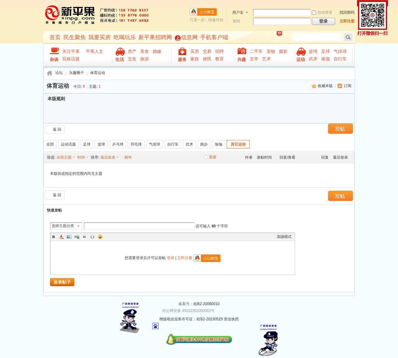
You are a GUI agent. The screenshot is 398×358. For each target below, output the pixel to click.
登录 (170, 258)
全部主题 (64, 157)
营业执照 (231, 319)
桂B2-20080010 (206, 304)
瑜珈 (325, 58)
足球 (325, 51)
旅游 (144, 58)
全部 (50, 144)
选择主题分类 (63, 226)
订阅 (347, 86)
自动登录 (322, 12)
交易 (207, 51)
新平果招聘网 (155, 37)
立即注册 (347, 21)
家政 (194, 58)
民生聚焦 (74, 37)
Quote (84, 237)
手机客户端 (214, 37)
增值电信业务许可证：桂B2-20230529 (191, 319)
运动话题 (68, 144)
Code (92, 237)
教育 (219, 58)
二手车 (256, 51)
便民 (207, 58)
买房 (194, 51)
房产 (132, 51)
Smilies (100, 237)
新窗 (212, 157)
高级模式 (284, 237)
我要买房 (99, 37)
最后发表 (107, 157)
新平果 (70, 15)
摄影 (283, 51)
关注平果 (72, 51)
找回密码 (347, 12)
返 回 (57, 129)
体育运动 (97, 73)
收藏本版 (325, 86)
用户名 (237, 12)
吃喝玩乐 (124, 37)
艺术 (266, 58)
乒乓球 (117, 144)
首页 (55, 37)
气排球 (340, 51)
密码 (236, 21)
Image (69, 237)
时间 (81, 157)
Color (61, 237)
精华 (128, 157)
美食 (144, 51)
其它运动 (238, 144)
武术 (313, 58)
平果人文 (96, 51)
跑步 (204, 144)
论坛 (59, 73)
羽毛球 (136, 144)
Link (77, 237)
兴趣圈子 (76, 73)
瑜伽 (218, 144)
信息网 (189, 37)
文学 (254, 58)
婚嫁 (157, 51)
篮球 (313, 51)
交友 (132, 58)
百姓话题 (71, 58)
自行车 (340, 58)
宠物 (270, 51)
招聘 (219, 51)
